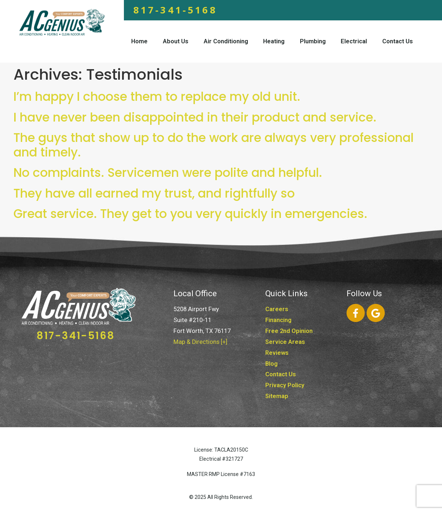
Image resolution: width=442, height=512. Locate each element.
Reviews (277, 352)
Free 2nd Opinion (289, 331)
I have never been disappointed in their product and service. (194, 117)
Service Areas (285, 341)
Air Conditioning (226, 41)
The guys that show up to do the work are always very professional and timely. (213, 145)
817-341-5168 (175, 9)
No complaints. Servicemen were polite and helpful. (167, 172)
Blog (271, 363)
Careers (276, 309)
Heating (274, 41)
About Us (175, 41)
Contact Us (397, 41)
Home (139, 41)
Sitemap (276, 396)
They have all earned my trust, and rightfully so (154, 193)
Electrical (354, 41)
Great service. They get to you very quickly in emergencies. (190, 213)
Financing (278, 320)
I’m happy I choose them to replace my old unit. (156, 96)
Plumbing (313, 41)
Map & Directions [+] (200, 341)
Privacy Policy (284, 385)
